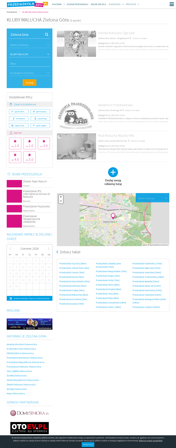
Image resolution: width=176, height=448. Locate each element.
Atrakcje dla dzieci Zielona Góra (22, 344)
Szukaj (29, 82)
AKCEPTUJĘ (88, 444)
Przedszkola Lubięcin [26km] (146, 307)
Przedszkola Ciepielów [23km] (147, 294)
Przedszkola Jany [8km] (107, 293)
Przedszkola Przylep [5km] (72, 290)
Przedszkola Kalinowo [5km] (72, 285)
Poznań (26, 186)
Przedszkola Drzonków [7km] (73, 299)
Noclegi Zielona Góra (17, 389)
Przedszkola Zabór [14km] (108, 307)
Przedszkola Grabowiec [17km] (147, 263)
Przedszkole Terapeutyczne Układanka (31, 218)
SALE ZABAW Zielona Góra (19, 371)
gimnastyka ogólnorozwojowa (43, 111)
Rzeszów (26, 201)
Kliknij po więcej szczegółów (150, 440)
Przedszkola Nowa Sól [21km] (147, 285)
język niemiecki (21, 111)
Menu (172, 4)
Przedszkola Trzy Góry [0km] (72, 263)
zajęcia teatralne (21, 125)
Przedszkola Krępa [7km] (108, 275)
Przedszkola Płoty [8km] (107, 298)
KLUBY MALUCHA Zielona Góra (21, 348)
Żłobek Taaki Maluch (35, 181)
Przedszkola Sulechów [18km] (147, 272)
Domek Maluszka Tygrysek (116, 33)
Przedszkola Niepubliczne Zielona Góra (25, 362)
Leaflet (144, 245)
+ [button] (61, 197)
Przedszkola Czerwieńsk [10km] (111, 302)
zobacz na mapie (140, 38)
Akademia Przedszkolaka (115, 105)
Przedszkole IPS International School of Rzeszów (36, 193)
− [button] (61, 201)
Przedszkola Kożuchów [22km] (147, 290)
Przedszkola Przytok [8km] (108, 289)
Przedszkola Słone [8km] (108, 284)
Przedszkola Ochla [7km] (108, 280)
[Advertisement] (113, 81)
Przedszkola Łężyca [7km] (71, 303)
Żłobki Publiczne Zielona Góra (21, 384)
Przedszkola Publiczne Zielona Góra (24, 366)
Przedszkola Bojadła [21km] (146, 281)
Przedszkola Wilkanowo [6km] (73, 294)
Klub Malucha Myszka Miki (116, 135)
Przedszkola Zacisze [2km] (72, 272)
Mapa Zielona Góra (16, 393)
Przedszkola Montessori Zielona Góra (25, 357)
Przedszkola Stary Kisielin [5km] (74, 281)
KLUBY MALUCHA (116, 43)
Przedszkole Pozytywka (36, 206)
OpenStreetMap (154, 245)
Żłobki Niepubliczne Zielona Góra (23, 380)
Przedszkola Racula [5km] (71, 276)
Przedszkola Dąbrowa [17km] (146, 268)
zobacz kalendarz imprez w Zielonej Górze (31, 298)
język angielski (42, 125)
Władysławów (29, 211)
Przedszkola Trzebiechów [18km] (148, 276)
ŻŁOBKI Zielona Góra (17, 375)
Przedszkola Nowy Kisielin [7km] (111, 271)
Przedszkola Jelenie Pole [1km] (74, 268)
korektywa (20, 118)
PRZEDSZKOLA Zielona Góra (20, 353)
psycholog (42, 118)
